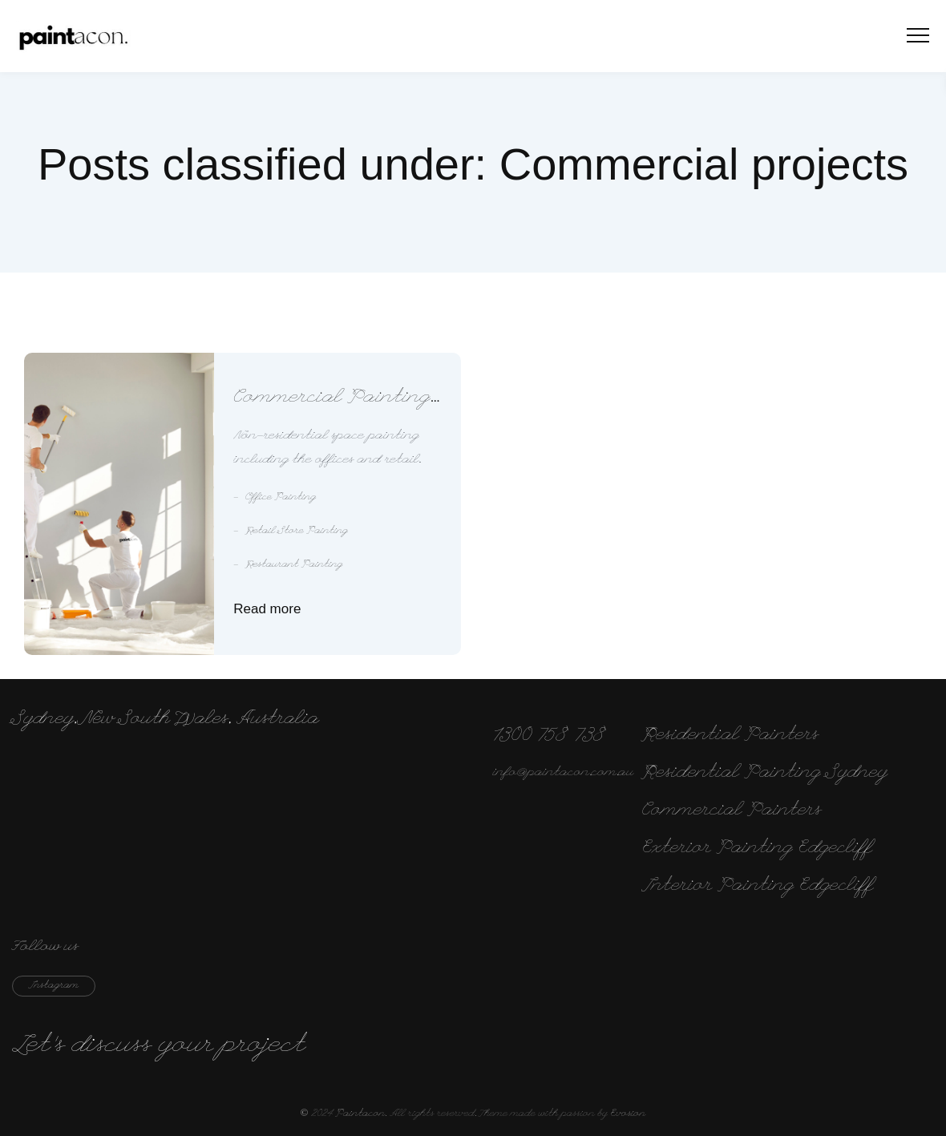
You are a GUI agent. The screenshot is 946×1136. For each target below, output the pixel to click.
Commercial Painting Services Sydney (332, 399)
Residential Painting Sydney (765, 773)
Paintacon (360, 1114)
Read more (267, 609)
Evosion (627, 1114)
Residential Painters (730, 736)
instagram (54, 986)
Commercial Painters (732, 811)
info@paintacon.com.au (563, 773)
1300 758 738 (550, 736)
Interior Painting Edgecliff (758, 886)
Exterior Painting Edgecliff (757, 849)
